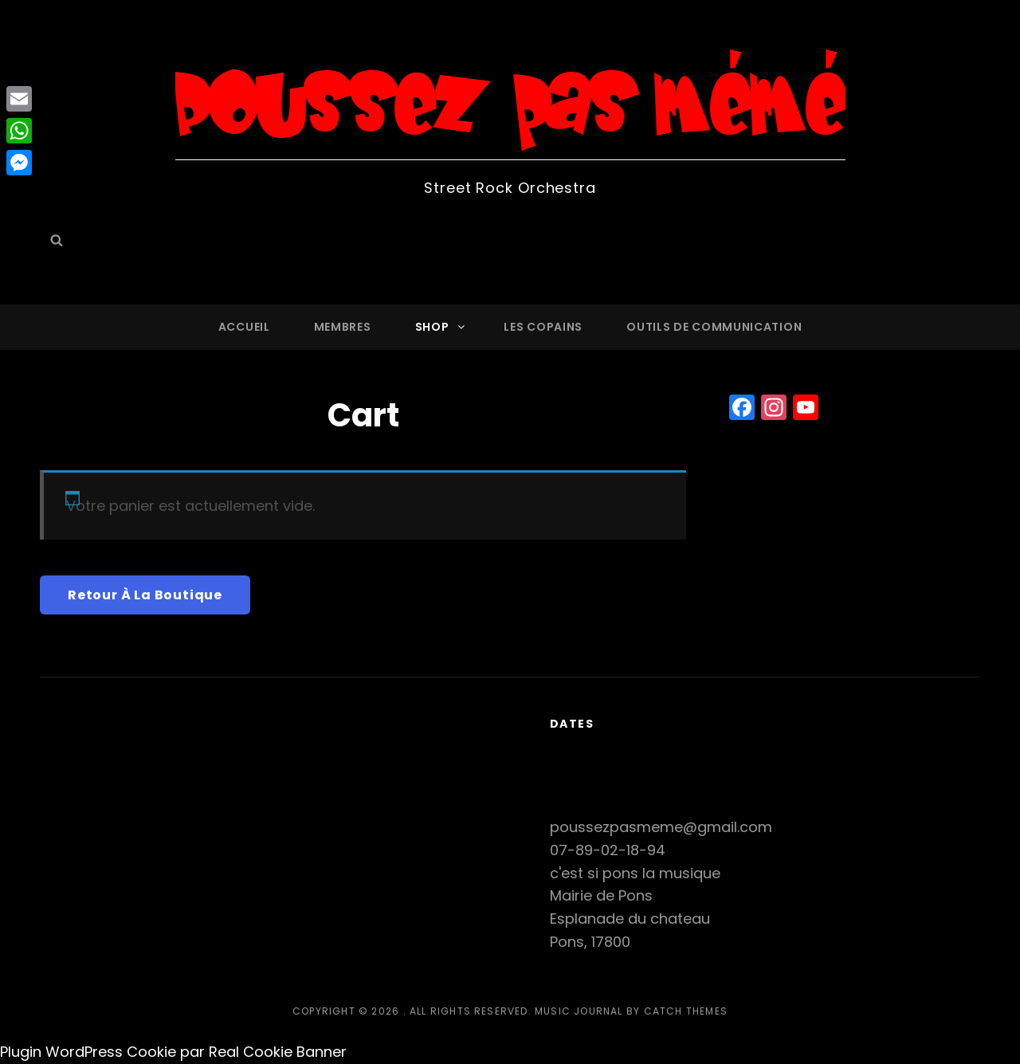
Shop (441, 327)
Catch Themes (686, 1011)
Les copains (543, 327)
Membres (342, 327)
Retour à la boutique (145, 595)
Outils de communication (714, 327)
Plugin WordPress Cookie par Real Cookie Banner (173, 1052)
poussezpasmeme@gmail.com (661, 827)
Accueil (244, 327)
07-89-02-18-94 (607, 850)
